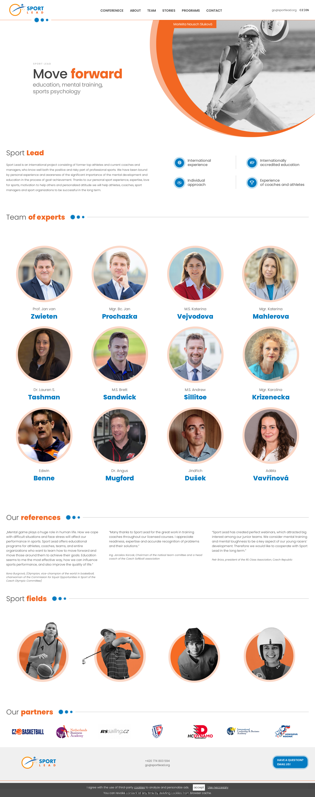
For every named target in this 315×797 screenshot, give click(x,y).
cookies (139, 787)
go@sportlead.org (284, 10)
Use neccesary (218, 787)
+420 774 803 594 (157, 761)
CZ (301, 10)
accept (199, 787)
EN (307, 10)
